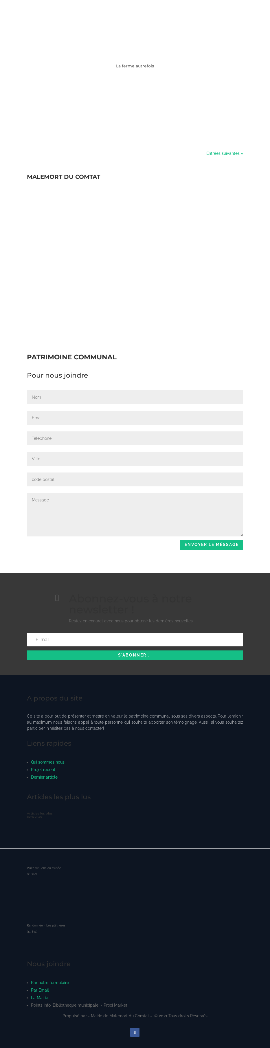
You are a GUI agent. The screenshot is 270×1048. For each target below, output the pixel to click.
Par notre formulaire (50, 982)
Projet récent (43, 769)
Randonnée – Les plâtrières (46, 925)
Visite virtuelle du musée (44, 868)
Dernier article (44, 777)
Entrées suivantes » (224, 153)
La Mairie (39, 997)
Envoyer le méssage (212, 544)
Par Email (40, 990)
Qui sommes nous (48, 762)
